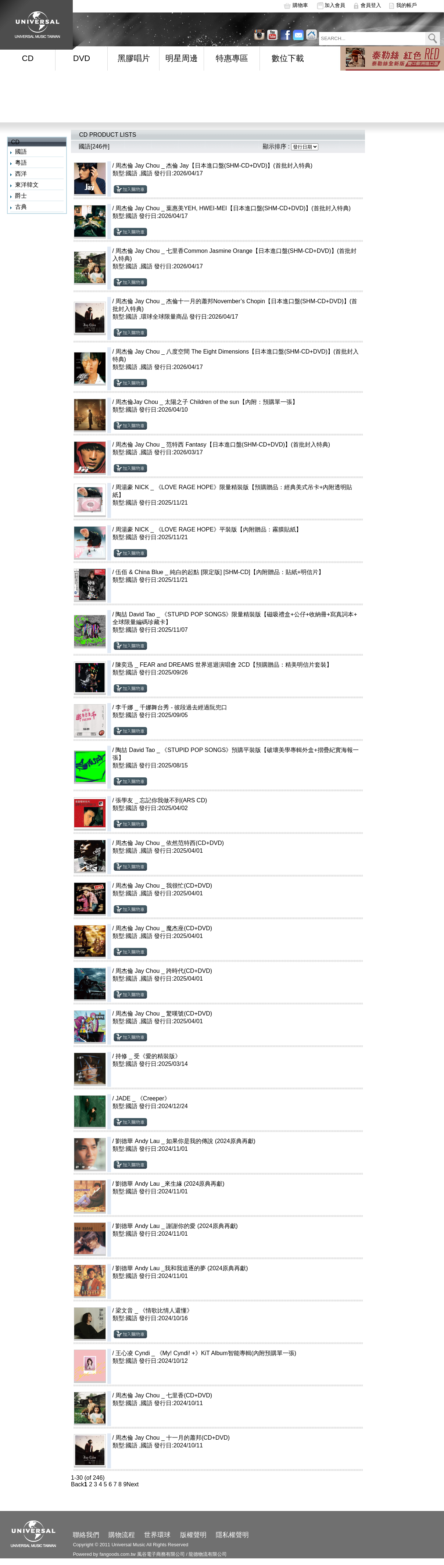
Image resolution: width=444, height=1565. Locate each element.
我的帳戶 (406, 5)
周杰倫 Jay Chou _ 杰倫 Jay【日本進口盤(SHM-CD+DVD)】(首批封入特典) (213, 165)
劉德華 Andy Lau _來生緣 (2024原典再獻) (169, 1184)
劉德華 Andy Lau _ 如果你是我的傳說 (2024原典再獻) (185, 1141)
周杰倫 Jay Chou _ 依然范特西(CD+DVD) (169, 843)
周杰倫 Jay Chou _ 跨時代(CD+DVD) (163, 971)
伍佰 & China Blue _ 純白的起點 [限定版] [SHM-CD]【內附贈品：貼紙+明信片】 (219, 572)
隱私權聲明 (232, 1535)
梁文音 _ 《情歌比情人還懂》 (154, 1310)
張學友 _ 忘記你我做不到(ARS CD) (161, 800)
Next (132, 1484)
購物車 (300, 5)
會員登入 (371, 5)
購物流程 (121, 1535)
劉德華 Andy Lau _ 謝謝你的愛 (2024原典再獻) (176, 1226)
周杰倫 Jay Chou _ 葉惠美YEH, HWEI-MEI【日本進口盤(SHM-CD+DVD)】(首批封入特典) (233, 208)
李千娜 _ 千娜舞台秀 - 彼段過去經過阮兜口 (171, 707)
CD (28, 58)
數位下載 (288, 58)
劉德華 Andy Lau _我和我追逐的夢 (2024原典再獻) (181, 1268)
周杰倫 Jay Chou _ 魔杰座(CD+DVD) (163, 928)
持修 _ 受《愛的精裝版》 (148, 1056)
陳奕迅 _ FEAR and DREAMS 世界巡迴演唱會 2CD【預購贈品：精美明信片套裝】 (223, 665)
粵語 (21, 163)
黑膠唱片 (134, 58)
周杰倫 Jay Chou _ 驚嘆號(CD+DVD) (163, 1013)
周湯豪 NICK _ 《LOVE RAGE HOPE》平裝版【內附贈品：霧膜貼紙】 (208, 529)
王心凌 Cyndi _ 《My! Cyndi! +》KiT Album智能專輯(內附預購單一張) (205, 1353)
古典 (21, 207)
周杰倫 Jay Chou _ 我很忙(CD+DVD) (163, 885)
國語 (21, 151)
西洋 (21, 174)
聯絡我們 (86, 1535)
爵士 (21, 196)
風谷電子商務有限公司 (161, 1554)
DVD (81, 58)
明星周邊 (181, 58)
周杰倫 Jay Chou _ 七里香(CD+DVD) (163, 1395)
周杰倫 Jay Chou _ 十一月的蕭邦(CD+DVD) (172, 1438)
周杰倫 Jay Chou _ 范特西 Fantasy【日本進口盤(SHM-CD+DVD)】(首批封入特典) (222, 444)
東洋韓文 (27, 185)
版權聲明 (193, 1535)
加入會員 (335, 5)
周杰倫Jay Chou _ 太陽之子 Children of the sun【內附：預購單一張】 (206, 402)
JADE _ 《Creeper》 (142, 1098)
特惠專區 (232, 58)
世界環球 (157, 1535)
